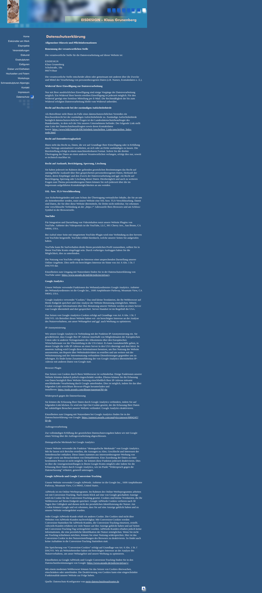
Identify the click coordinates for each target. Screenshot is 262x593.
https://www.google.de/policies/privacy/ (107, 562)
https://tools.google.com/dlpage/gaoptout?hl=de (82, 389)
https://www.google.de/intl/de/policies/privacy (85, 274)
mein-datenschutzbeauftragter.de (102, 581)
